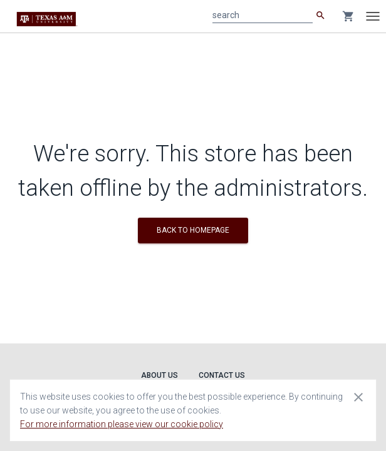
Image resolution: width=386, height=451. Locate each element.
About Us (159, 375)
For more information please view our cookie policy (121, 424)
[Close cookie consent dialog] (358, 397)
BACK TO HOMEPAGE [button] (193, 230)
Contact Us (222, 375)
